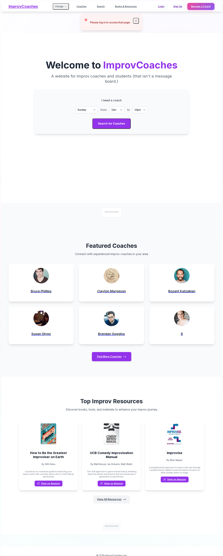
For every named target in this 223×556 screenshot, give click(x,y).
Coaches (82, 6)
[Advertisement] (111, 158)
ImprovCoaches (23, 6)
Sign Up (177, 6)
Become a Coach (201, 6)
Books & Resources (126, 6)
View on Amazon (48, 484)
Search (101, 6)
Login (161, 6)
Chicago (60, 6)
